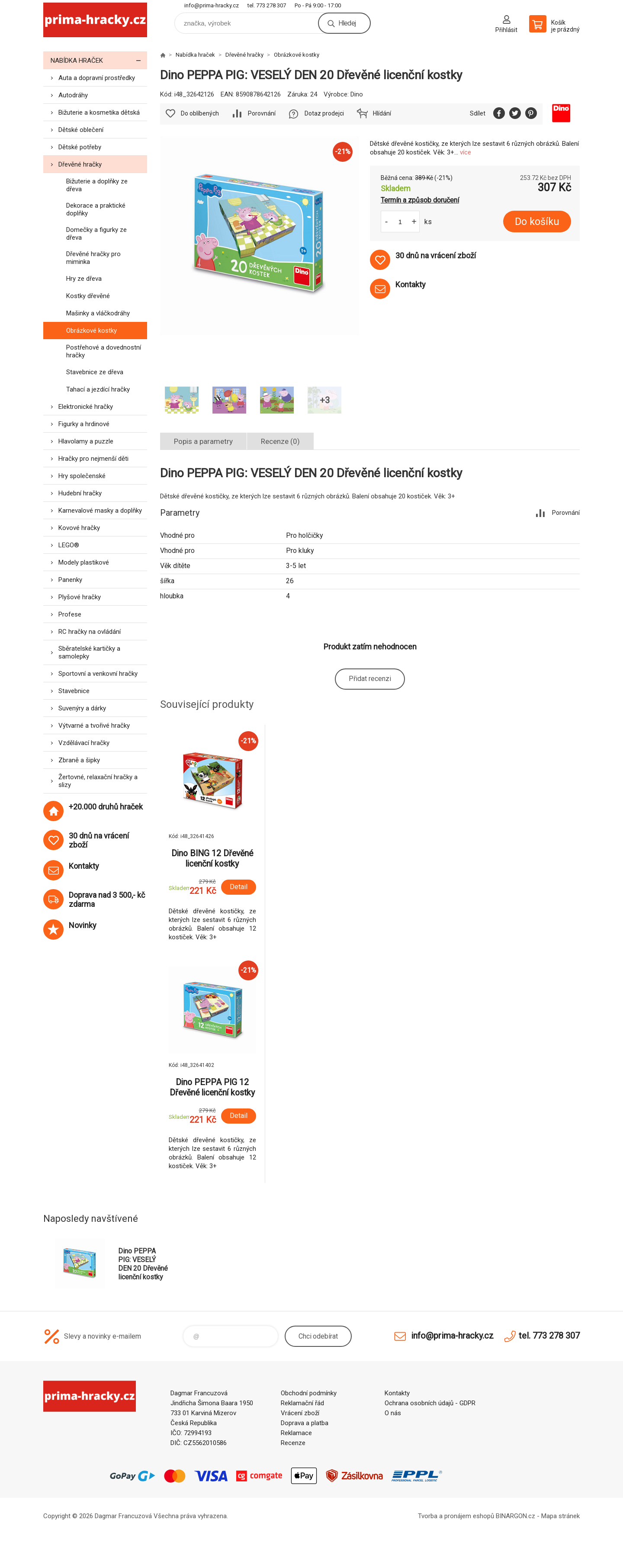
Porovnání (262, 113)
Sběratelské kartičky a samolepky (89, 652)
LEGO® (68, 545)
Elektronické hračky (85, 407)
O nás (393, 1413)
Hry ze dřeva (84, 279)
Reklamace (296, 1433)
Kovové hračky (79, 528)
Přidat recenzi (370, 679)
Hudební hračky (80, 493)
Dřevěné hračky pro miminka (93, 258)
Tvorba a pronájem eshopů (456, 1516)
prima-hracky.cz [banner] (95, 20)
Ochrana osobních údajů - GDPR (430, 1403)
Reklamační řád (302, 1403)
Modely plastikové (83, 562)
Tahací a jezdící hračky (98, 389)
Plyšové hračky (79, 597)
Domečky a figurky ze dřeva (96, 233)
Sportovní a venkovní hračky (98, 674)
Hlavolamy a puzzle (85, 441)
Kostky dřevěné (88, 296)
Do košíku (537, 222)
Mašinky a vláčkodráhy (98, 313)
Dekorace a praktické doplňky (95, 209)
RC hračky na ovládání (89, 632)
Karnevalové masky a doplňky (100, 510)
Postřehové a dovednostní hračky (103, 351)
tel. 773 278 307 (266, 5)
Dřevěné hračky (80, 164)
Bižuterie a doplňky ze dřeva (97, 185)
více (465, 152)
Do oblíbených (200, 113)
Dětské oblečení (80, 130)
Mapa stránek (560, 1516)
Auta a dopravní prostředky (96, 78)
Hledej (347, 23)
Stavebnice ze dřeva (94, 372)
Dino (356, 94)
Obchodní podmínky (309, 1393)
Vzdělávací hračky (83, 743)
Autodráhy (73, 95)
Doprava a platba (304, 1423)
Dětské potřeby (79, 147)
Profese (69, 614)
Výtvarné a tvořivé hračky (94, 725)
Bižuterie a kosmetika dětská (99, 112)
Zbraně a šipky (79, 760)
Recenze (293, 1443)
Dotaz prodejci (324, 113)
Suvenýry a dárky (82, 708)
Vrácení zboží (300, 1413)
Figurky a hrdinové (83, 424)
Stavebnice (74, 691)
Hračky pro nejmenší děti (93, 459)
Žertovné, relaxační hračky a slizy (98, 781)
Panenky (70, 580)
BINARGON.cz (515, 1516)
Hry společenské (82, 476)
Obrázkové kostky (91, 330)
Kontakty (397, 1393)
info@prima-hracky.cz (211, 5)
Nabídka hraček (99, 60)
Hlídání (382, 113)
